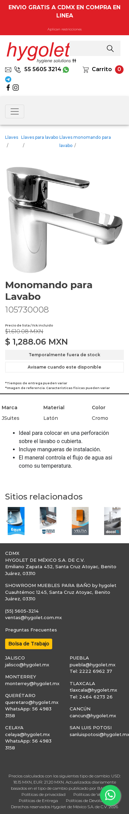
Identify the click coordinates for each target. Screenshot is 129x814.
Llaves (11, 137)
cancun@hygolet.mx (93, 715)
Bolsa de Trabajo (28, 644)
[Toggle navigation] (14, 111)
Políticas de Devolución (88, 800)
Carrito (102, 69)
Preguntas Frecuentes (31, 629)
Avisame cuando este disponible (64, 367)
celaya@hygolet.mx (27, 734)
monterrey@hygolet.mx (32, 683)
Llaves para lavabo (39, 137)
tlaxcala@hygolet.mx (93, 690)
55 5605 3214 (38, 69)
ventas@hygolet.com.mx (33, 617)
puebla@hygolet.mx (92, 664)
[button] (8, 521)
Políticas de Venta (90, 794)
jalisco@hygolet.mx (27, 664)
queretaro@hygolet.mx (31, 702)
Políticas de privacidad (44, 794)
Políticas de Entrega (38, 800)
